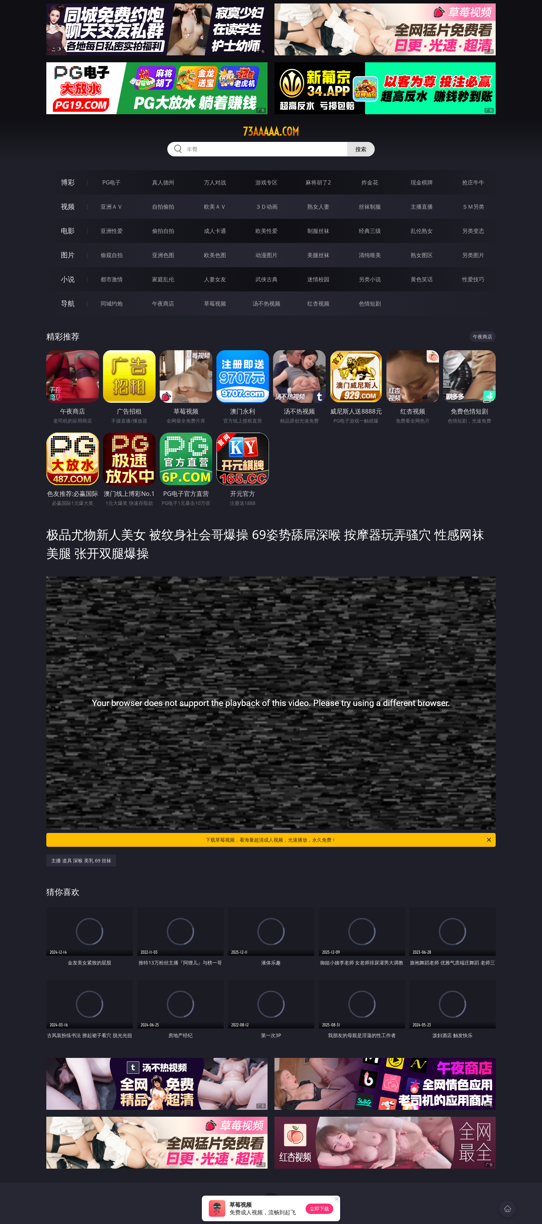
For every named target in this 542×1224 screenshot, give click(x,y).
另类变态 (473, 231)
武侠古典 (266, 279)
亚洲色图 (163, 255)
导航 (68, 303)
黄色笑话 (422, 279)
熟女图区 (422, 255)
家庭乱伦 (163, 279)
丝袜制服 (370, 206)
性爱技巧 (473, 279)
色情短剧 (370, 303)
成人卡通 (215, 231)
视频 (68, 206)
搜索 (360, 149)
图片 (68, 255)
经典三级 (370, 231)
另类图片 (473, 255)
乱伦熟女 (422, 231)
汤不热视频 (266, 303)
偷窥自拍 (112, 255)
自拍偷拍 (163, 206)
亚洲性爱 (112, 231)
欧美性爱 (266, 231)
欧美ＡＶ (215, 206)
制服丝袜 (318, 231)
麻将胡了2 (318, 182)
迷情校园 (318, 279)
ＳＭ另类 (473, 206)
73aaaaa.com (271, 131)
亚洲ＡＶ (112, 206)
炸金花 (370, 182)
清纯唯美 (370, 255)
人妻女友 (215, 279)
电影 (68, 230)
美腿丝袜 (318, 255)
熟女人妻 (318, 206)
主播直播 (422, 206)
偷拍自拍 (163, 231)
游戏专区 (266, 182)
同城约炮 (112, 303)
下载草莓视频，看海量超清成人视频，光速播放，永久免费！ (349, 840)
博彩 (68, 182)
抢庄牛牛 (473, 182)
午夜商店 (163, 303)
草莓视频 (215, 303)
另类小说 (370, 279)
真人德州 (163, 182)
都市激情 (112, 279)
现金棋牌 (422, 182)
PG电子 (111, 182)
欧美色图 (215, 255)
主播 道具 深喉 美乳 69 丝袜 (81, 860)
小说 (68, 279)
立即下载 (319, 1208)
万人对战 (215, 182)
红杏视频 (318, 303)
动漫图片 (266, 255)
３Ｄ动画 (266, 206)
